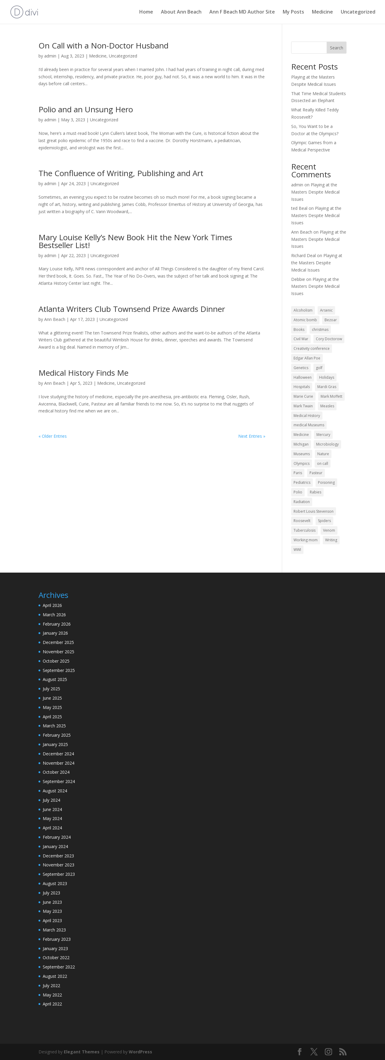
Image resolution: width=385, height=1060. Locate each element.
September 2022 (59, 967)
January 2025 (55, 744)
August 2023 (55, 883)
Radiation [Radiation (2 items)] (302, 501)
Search (336, 48)
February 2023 (57, 939)
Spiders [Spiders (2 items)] (324, 520)
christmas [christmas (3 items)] (320, 329)
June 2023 (52, 902)
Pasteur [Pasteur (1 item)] (316, 472)
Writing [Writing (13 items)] (331, 539)
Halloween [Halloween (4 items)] (303, 377)
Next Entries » (251, 436)
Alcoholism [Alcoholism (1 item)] (303, 310)
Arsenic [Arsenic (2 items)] (326, 310)
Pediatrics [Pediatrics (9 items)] (302, 482)
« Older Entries (52, 436)
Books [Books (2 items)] (299, 329)
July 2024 (51, 800)
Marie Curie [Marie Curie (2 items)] (303, 396)
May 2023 (52, 911)
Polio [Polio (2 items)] (298, 492)
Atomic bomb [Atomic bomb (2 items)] (305, 319)
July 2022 (51, 985)
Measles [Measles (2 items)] (327, 406)
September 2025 (59, 670)
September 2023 (59, 874)
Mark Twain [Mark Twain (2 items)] (303, 406)
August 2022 (55, 976)
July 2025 (51, 689)
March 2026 (54, 614)
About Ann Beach (181, 12)
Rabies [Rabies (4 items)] (315, 492)
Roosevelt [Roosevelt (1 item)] (302, 520)
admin (50, 56)
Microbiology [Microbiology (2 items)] (327, 444)
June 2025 (52, 698)
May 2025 (52, 707)
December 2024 (58, 754)
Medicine (322, 12)
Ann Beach (54, 319)
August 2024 (55, 791)
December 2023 (58, 856)
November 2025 (58, 651)
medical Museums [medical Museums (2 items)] (309, 424)
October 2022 (56, 957)
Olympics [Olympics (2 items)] (302, 463)
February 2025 (57, 735)
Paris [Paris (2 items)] (298, 472)
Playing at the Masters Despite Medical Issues (315, 192)
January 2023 (55, 948)
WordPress (140, 1052)
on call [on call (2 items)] (322, 463)
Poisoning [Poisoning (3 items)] (326, 482)
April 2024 (52, 828)
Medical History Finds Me (83, 372)
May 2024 (52, 818)
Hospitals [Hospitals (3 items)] (302, 386)
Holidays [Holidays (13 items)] (326, 377)
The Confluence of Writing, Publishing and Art (120, 173)
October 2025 (56, 661)
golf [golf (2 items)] (319, 367)
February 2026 (57, 624)
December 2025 (58, 642)
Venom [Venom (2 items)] (329, 530)
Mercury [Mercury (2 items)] (323, 434)
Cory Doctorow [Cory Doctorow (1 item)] (329, 338)
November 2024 (58, 763)
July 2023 (51, 893)
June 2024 (52, 809)
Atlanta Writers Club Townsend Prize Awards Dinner (131, 308)
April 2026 (52, 605)
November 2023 (58, 865)
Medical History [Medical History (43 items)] (307, 415)
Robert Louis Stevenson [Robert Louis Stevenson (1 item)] (314, 511)
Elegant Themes (82, 1052)
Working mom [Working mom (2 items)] (306, 539)
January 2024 (55, 846)
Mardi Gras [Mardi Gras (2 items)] (326, 386)
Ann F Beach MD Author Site (242, 12)
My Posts (293, 12)
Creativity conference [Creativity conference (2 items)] (312, 348)
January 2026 (55, 633)
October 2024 (56, 772)
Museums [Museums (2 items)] (302, 453)
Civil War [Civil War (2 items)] (301, 338)
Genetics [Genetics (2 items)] (301, 367)
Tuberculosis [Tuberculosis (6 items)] (305, 530)
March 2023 (54, 930)
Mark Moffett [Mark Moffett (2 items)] (331, 396)
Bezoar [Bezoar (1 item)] (331, 319)
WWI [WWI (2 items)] (297, 549)
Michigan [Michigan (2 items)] (301, 444)
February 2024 (57, 837)
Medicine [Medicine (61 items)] (301, 434)
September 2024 (59, 781)
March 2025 (54, 726)
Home (146, 12)
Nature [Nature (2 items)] (323, 453)
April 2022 (52, 1004)
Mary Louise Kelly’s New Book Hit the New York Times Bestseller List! (135, 241)
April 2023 (52, 920)
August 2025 (55, 679)
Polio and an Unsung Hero (85, 109)
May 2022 (52, 995)
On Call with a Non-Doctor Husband (103, 45)
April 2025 (52, 717)
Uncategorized (358, 12)
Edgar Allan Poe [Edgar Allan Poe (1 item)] (307, 358)
